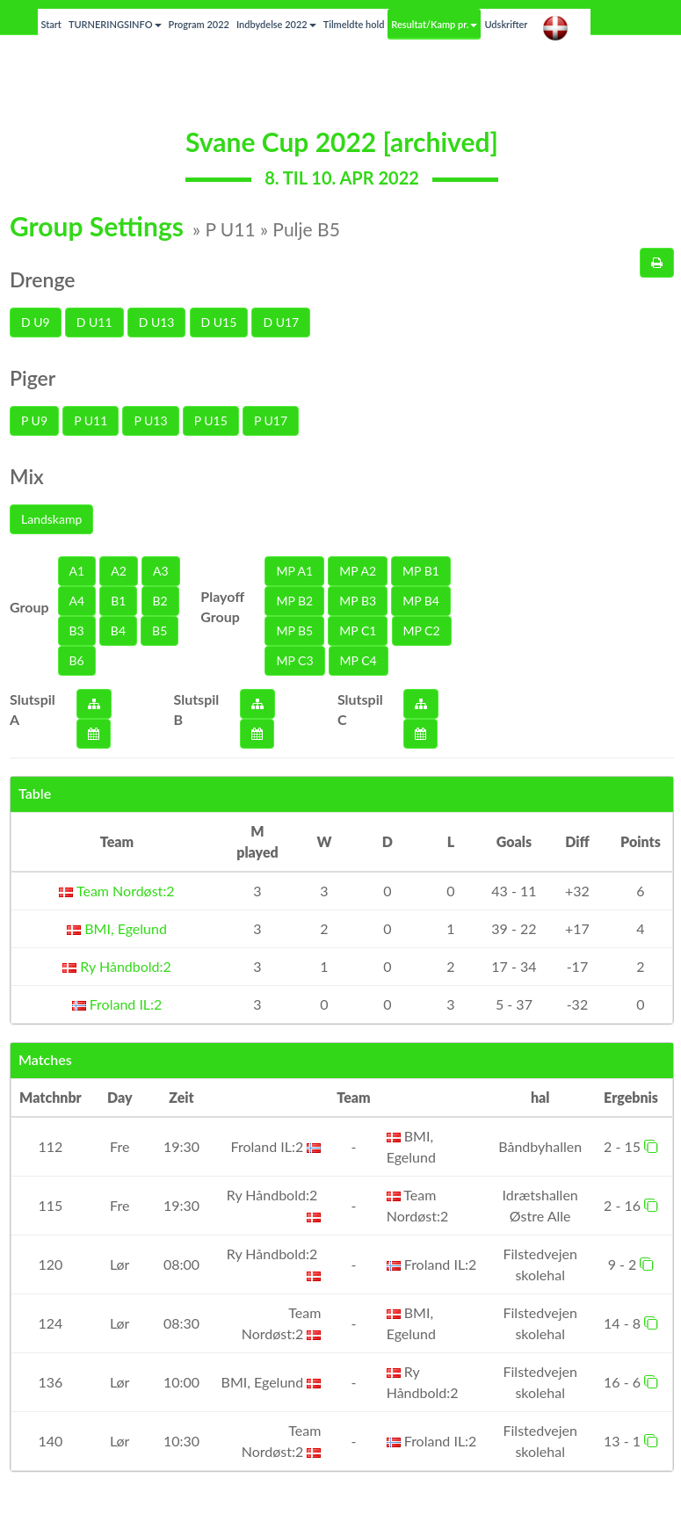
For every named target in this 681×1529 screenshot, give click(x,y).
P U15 (211, 420)
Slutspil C (360, 709)
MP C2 (421, 630)
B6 (76, 660)
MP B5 (294, 630)
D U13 (157, 322)
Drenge (43, 279)
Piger (32, 378)
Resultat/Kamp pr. (434, 24)
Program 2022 (199, 24)
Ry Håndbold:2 (116, 966)
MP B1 (420, 570)
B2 (160, 600)
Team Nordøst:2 (116, 890)
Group (29, 606)
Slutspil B (197, 709)
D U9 (35, 322)
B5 (159, 630)
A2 (119, 570)
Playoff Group (222, 606)
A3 (161, 570)
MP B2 (294, 600)
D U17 (281, 322)
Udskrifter (505, 24)
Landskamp (51, 518)
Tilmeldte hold (354, 24)
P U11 (90, 420)
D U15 (219, 322)
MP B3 (357, 600)
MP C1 (357, 630)
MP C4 (358, 660)
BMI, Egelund (117, 928)
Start (51, 24)
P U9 (34, 420)
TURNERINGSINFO (115, 24)
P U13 (150, 420)
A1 (77, 570)
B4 (118, 630)
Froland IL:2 (117, 1004)
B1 (118, 600)
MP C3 (294, 660)
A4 (77, 600)
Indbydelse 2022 (276, 24)
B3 (76, 630)
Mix (27, 476)
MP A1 (294, 570)
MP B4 (420, 600)
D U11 (94, 322)
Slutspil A (32, 709)
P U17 (270, 420)
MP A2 (357, 570)
